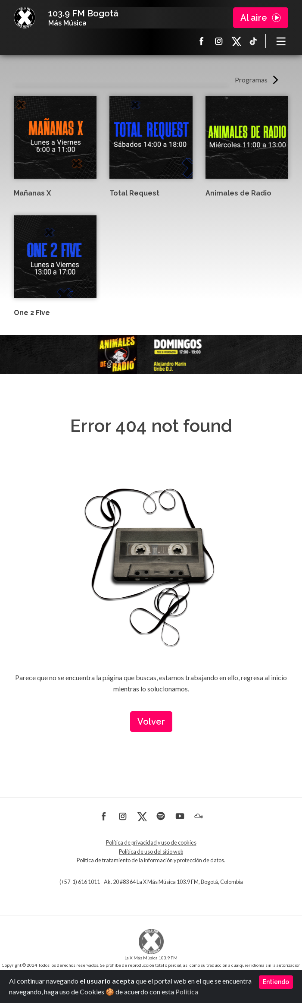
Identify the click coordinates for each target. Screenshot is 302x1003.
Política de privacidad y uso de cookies (151, 842)
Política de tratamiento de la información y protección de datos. (151, 860)
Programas (251, 80)
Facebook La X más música (201, 41)
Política (186, 991)
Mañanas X (32, 193)
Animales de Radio (238, 193)
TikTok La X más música (253, 41)
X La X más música (236, 41)
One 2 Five (32, 313)
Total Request (134, 193)
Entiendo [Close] (276, 981)
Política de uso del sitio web (151, 851)
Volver (151, 721)
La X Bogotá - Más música (24, 17)
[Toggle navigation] (281, 41)
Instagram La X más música (219, 41)
